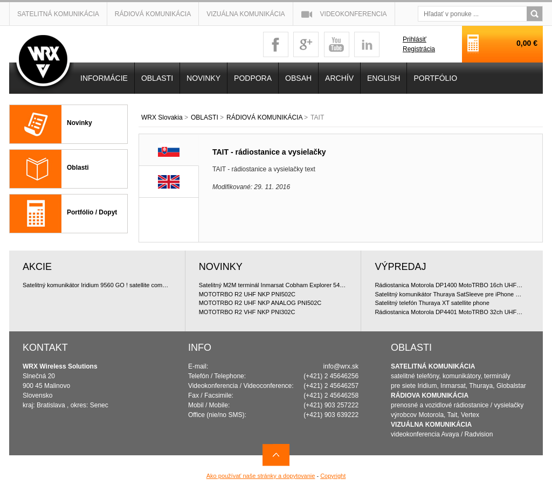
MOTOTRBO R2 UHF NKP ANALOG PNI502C (260, 303)
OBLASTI (204, 117)
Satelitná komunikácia (58, 14)
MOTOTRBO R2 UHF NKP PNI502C (247, 294)
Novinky (79, 123)
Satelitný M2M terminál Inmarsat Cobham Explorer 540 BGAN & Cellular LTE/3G (273, 285)
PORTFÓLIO (435, 78)
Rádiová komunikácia (153, 14)
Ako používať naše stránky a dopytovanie (260, 476)
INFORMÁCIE (104, 78)
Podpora (253, 78)
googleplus (306, 44)
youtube (336, 44)
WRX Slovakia (162, 117)
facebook (275, 44)
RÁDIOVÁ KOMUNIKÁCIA (264, 117)
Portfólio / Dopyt (92, 212)
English (383, 78)
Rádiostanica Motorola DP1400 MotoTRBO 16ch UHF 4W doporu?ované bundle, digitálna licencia (449, 285)
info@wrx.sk (341, 366)
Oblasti (78, 167)
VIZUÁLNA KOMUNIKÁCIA (431, 424)
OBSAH (298, 78)
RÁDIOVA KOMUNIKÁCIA (429, 395)
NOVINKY (203, 78)
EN (168, 182)
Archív (339, 78)
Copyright (333, 476)
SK (169, 150)
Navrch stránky (276, 455)
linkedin (367, 44)
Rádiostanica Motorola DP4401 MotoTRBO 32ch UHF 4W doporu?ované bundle (449, 312)
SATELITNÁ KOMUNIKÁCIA (433, 366)
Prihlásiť (414, 39)
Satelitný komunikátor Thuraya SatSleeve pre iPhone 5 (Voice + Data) (449, 294)
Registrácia (419, 49)
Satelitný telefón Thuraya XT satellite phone (432, 303)
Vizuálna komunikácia (245, 14)
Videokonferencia (353, 14)
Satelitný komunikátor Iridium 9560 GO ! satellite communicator (97, 285)
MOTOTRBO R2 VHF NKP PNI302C (247, 312)
